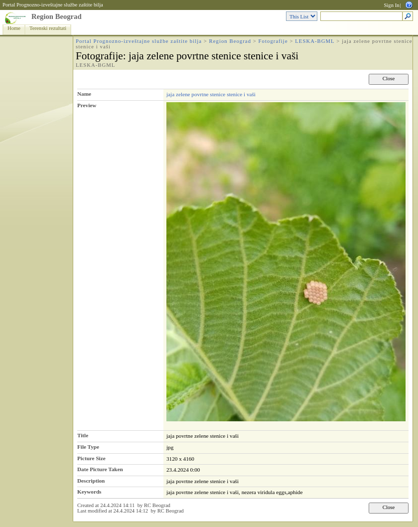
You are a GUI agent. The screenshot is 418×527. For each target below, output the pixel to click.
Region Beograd (56, 16)
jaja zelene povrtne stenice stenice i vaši (211, 94)
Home (13, 28)
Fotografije (273, 41)
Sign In (391, 5)
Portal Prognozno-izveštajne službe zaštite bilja (52, 4)
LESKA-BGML (314, 41)
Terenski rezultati (47, 28)
